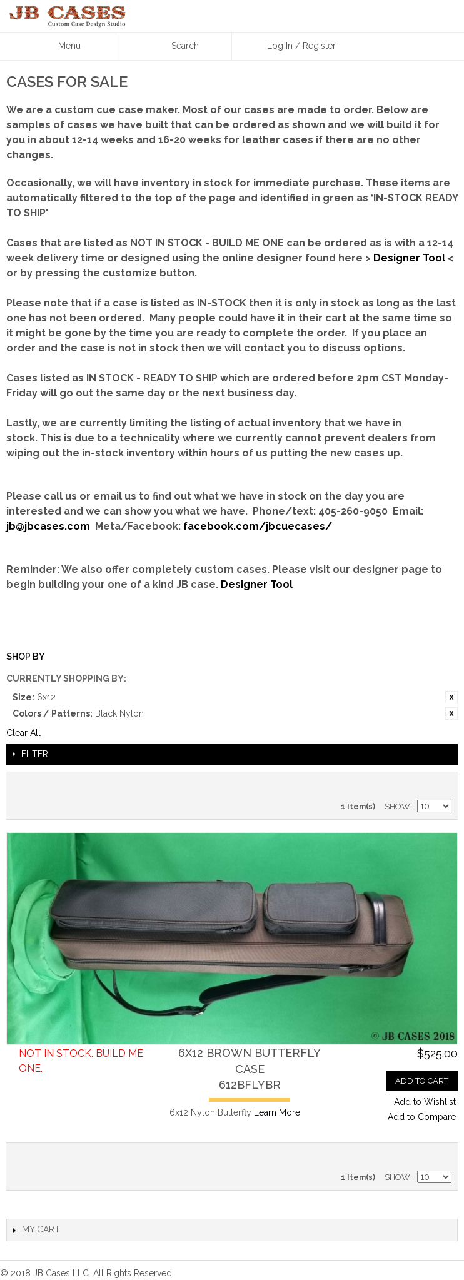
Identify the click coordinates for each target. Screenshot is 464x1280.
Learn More (277, 1112)
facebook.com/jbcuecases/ (257, 526)
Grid (439, 784)
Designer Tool (409, 258)
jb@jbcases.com (48, 526)
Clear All (23, 733)
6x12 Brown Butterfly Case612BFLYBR (249, 1068)
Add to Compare (422, 1117)
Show (397, 806)
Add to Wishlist (425, 1102)
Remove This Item (451, 697)
